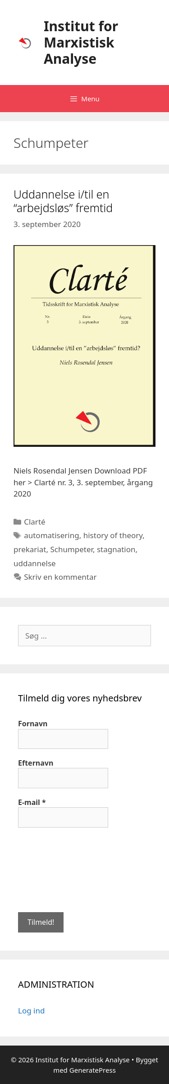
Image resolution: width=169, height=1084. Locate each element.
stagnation (116, 549)
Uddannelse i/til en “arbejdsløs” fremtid (63, 200)
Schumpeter (71, 549)
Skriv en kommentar (60, 577)
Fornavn (32, 724)
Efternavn (35, 763)
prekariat (30, 549)
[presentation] (55, 869)
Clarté (34, 521)
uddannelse (35, 563)
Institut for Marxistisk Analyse (81, 42)
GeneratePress (92, 1070)
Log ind (31, 1010)
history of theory (113, 535)
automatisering (51, 535)
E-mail (32, 802)
